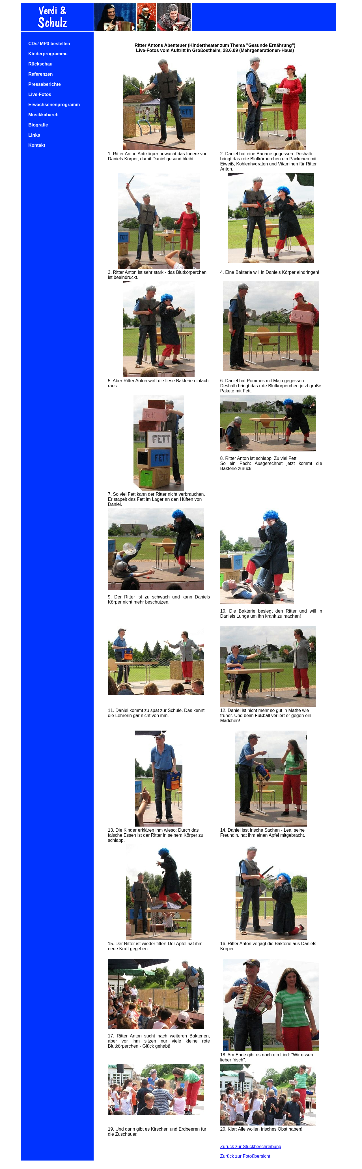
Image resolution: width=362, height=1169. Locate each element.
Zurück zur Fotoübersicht (245, 1156)
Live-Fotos (39, 94)
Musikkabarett (43, 114)
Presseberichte (44, 84)
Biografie (38, 125)
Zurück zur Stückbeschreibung (250, 1146)
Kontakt (36, 145)
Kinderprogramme (48, 53)
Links (34, 135)
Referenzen (40, 74)
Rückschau (40, 64)
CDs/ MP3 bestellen (49, 43)
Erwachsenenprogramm (54, 104)
